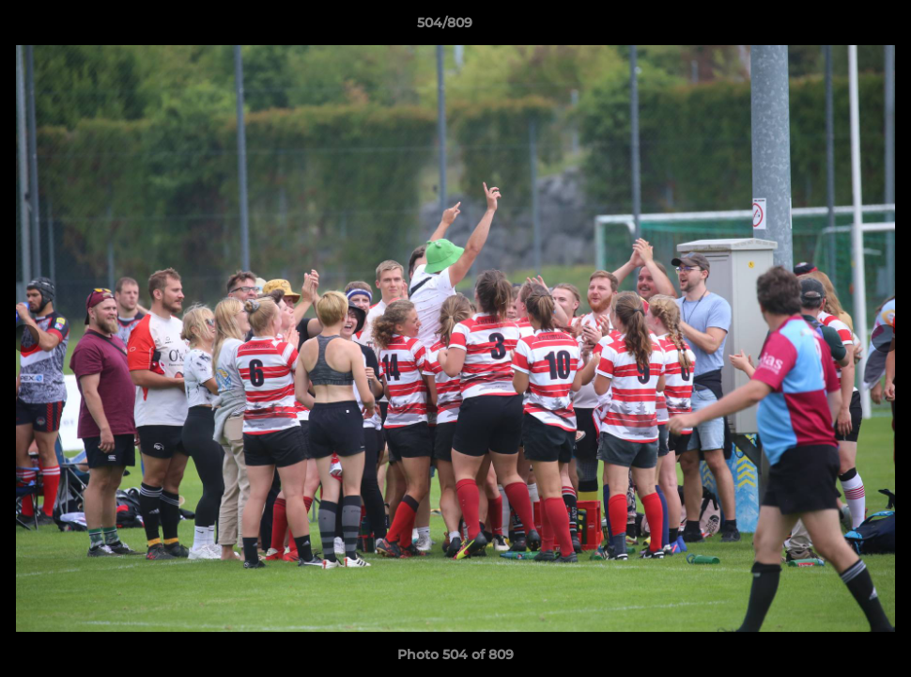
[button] (832, 27)
